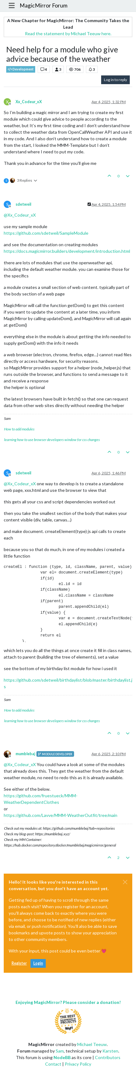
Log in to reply (115, 79)
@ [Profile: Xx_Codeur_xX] (20, 215)
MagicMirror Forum (44, 5)
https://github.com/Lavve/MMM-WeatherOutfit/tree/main (60, 815)
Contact (53, 1064)
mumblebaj (25, 753)
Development (21, 69)
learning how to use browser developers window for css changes (52, 439)
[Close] (125, 882)
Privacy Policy (78, 1064)
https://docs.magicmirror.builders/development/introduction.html (67, 251)
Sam (60, 1050)
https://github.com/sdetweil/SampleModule (46, 233)
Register (19, 963)
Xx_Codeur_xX (29, 101)
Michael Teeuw (92, 1044)
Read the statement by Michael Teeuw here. (68, 33)
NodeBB (62, 1057)
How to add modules (19, 429)
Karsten (110, 1050)
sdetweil (23, 204)
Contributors (107, 1057)
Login (38, 963)
